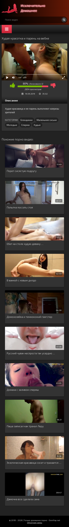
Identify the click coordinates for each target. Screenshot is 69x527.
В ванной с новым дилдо (21, 280)
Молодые (12, 125)
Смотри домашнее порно (26, 8)
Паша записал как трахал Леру (25, 426)
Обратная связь (34, 522)
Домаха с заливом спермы (23, 389)
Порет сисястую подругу (21, 170)
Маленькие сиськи (47, 120)
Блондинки (27, 120)
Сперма (25, 125)
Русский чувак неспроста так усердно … (31, 353)
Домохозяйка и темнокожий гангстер (29, 316)
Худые (37, 125)
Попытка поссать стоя (20, 207)
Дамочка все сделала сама (23, 499)
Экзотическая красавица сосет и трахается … (34, 462)
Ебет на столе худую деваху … (25, 243)
